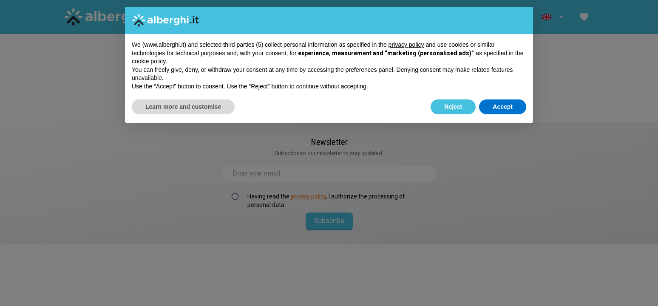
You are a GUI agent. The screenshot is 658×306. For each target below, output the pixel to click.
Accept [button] (503, 106)
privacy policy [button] (406, 44)
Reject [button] (453, 106)
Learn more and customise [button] (183, 106)
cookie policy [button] (148, 61)
